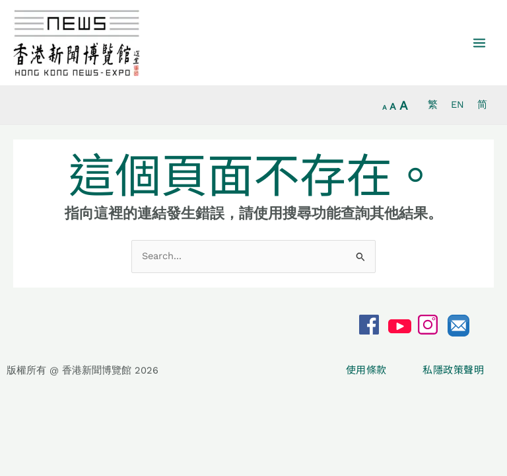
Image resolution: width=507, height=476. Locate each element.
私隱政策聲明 (453, 369)
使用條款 (367, 369)
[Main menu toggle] (479, 43)
